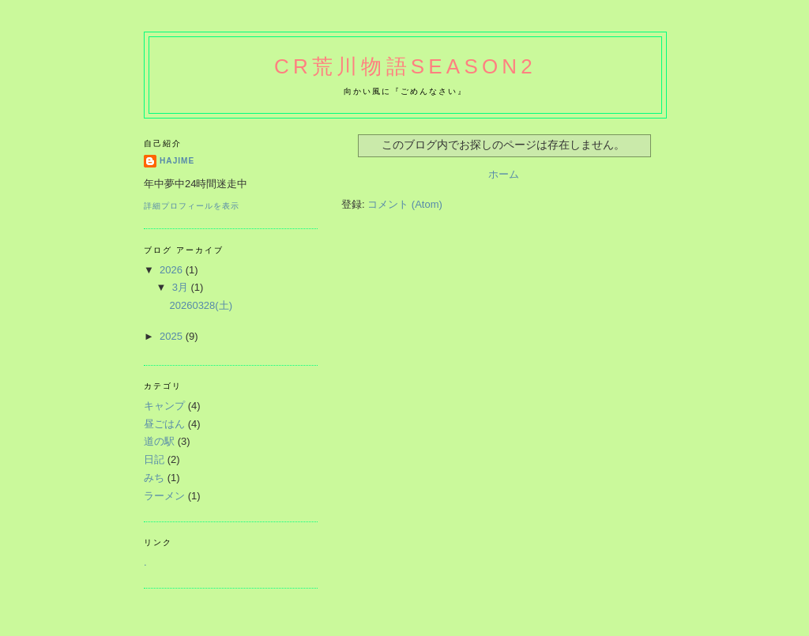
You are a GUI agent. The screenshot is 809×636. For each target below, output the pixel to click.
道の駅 (159, 441)
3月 (181, 287)
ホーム (503, 174)
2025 (173, 336)
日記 (154, 459)
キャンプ (164, 406)
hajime (177, 160)
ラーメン (164, 496)
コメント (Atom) (404, 204)
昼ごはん (164, 424)
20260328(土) (200, 305)
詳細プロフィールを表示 (191, 205)
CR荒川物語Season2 (405, 66)
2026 (173, 270)
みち (154, 478)
